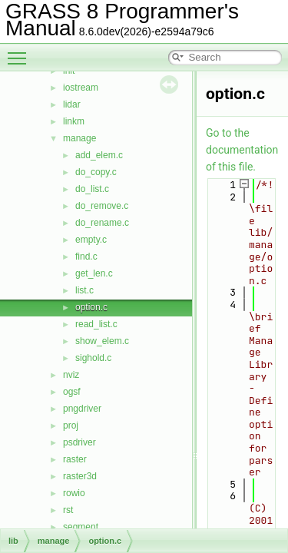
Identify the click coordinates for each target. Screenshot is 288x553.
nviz (71, 374)
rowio (74, 493)
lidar (72, 104)
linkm (73, 121)
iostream (80, 87)
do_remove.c (101, 205)
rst (68, 510)
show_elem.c (102, 341)
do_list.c (92, 189)
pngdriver (82, 408)
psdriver (79, 442)
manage (79, 138)
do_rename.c (102, 222)
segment (80, 527)
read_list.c (96, 324)
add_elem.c (99, 155)
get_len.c (94, 273)
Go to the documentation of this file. (242, 150)
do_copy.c (96, 172)
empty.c (91, 239)
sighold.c (93, 358)
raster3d (80, 476)
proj (70, 425)
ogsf (72, 391)
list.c (84, 290)
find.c (86, 256)
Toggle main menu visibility (21, 51)
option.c (91, 307)
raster (75, 459)
